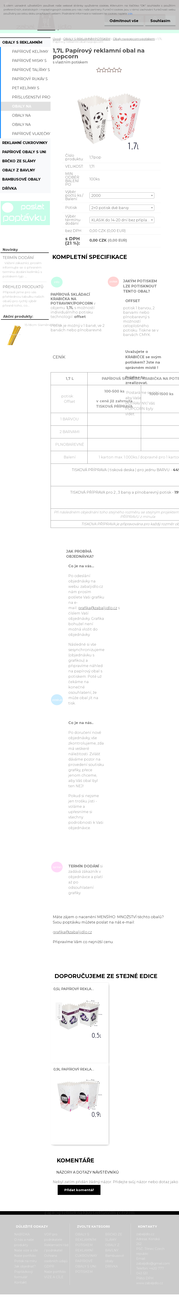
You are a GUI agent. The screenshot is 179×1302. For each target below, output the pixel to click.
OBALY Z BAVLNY (18, 170)
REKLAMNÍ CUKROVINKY (24, 143)
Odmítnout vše (122, 21)
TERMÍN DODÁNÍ (18, 258)
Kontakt (20, 1282)
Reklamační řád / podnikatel (56, 1247)
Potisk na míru (25, 1261)
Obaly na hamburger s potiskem (26, 116)
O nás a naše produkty (24, 1242)
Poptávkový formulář (23, 1274)
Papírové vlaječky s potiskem (31, 135)
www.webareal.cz (107, 1298)
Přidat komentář (79, 1190)
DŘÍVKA (9, 188)
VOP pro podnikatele (53, 1237)
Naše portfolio (25, 1256)
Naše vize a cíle (26, 1250)
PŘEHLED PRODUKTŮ (23, 287)
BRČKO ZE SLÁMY (19, 161)
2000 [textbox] (96, 195)
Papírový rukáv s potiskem (30, 80)
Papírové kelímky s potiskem (30, 52)
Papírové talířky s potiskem (31, 71)
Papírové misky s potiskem (29, 62)
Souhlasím (160, 21)
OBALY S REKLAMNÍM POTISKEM (22, 43)
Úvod (57, 39)
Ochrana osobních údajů (55, 1258)
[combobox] (122, 195)
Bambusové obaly (21, 179)
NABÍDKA (22, 1234)
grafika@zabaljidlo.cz (97, 608)
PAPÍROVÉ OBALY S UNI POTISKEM (24, 153)
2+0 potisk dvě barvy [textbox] (110, 208)
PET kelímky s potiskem (25, 89)
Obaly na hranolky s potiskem (24, 125)
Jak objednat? (25, 1266)
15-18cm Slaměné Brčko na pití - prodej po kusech (45, 325)
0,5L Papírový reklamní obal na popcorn (74, 989)
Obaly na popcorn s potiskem (23, 107)
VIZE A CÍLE (53, 1277)
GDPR (49, 1266)
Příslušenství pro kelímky (31, 98)
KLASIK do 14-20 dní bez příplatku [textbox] (122, 220)
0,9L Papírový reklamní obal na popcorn (74, 1069)
